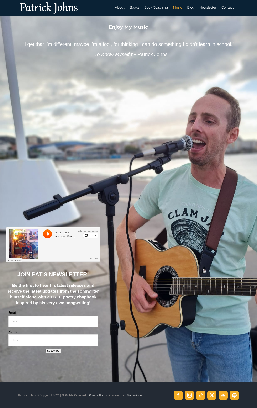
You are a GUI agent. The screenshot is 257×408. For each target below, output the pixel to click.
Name (12, 332)
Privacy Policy (98, 395)
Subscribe (53, 350)
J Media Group (134, 395)
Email (12, 313)
